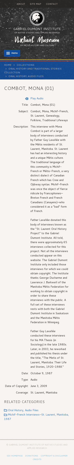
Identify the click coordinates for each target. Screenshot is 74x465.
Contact (52, 4)
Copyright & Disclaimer (54, 455)
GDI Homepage (15, 455)
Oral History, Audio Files (26, 76)
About (21, 4)
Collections (25, 65)
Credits (37, 459)
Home (7, 65)
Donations (31, 455)
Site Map (35, 4)
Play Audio (36, 98)
